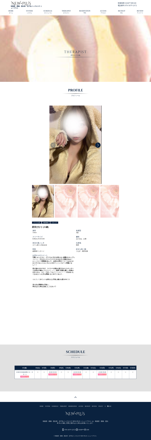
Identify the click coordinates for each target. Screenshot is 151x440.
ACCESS (103, 12)
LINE (109, 406)
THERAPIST (66, 12)
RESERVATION (84, 12)
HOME (10, 12)
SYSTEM (29, 12)
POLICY (100, 406)
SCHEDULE (47, 12)
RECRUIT (121, 12)
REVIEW (140, 12)
